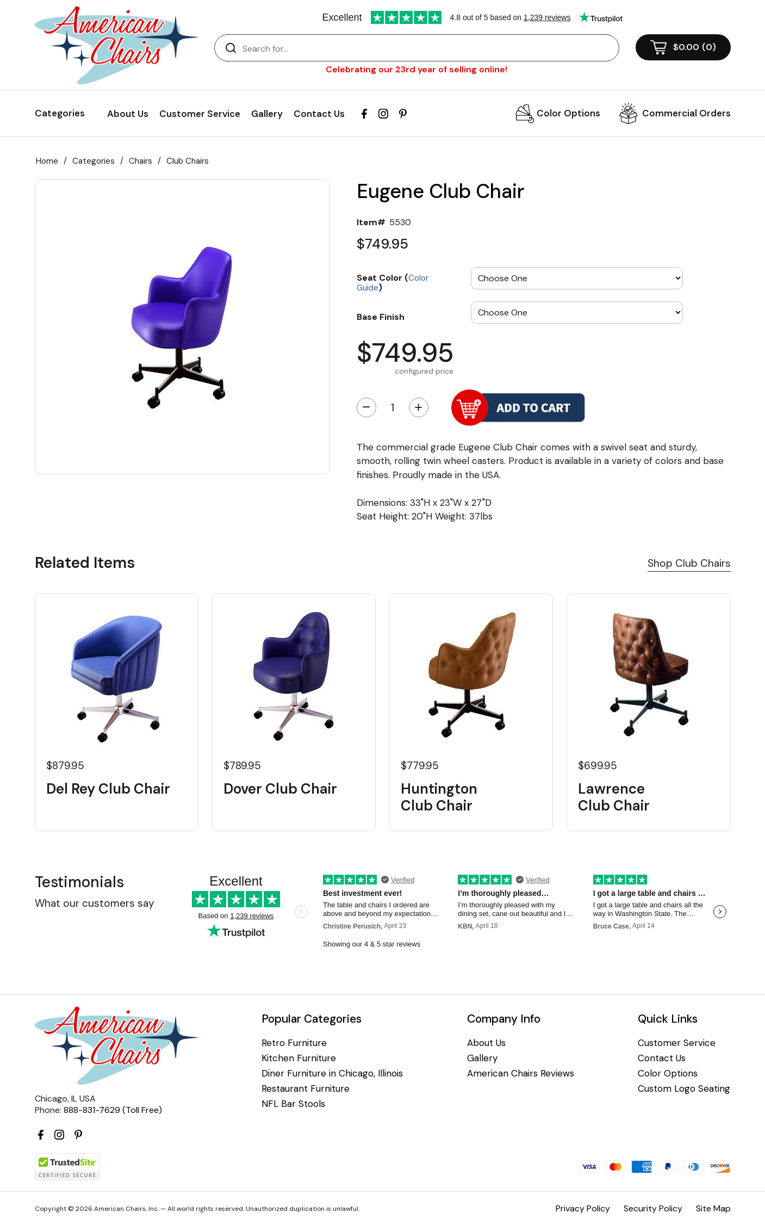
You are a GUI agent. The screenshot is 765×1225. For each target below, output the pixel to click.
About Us (127, 114)
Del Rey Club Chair (108, 789)
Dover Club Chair (280, 789)
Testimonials (79, 882)
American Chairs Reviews (520, 1073)
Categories (93, 161)
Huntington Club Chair (439, 797)
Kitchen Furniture (299, 1058)
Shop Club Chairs (689, 563)
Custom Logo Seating (684, 1088)
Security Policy (653, 1208)
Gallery (267, 114)
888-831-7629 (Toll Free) (113, 1110)
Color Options (568, 113)
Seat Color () (392, 282)
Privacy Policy (583, 1208)
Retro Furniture (294, 1043)
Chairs (140, 161)
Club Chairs (187, 161)
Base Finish (381, 316)
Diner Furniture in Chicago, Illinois (332, 1073)
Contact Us (319, 114)
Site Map (713, 1208)
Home (47, 161)
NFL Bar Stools (293, 1104)
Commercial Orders (686, 113)
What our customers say (94, 903)
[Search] (428, 48)
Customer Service (199, 114)
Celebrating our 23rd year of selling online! (416, 69)
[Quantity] (392, 407)
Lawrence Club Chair (614, 797)
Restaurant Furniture (306, 1088)
